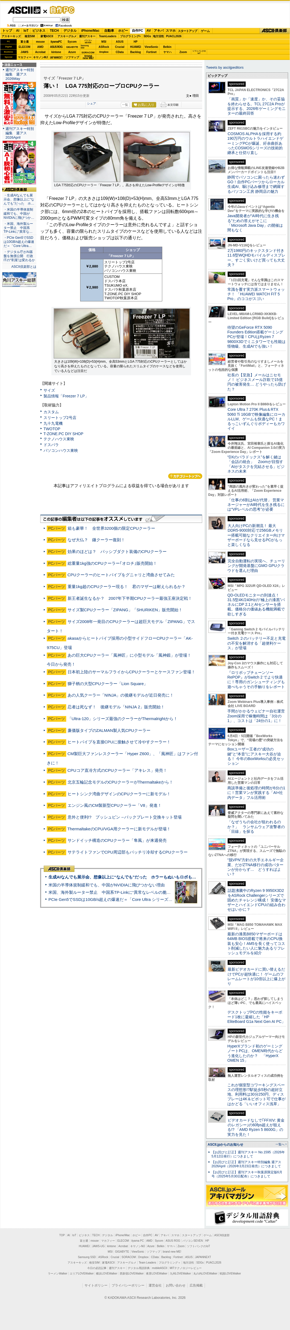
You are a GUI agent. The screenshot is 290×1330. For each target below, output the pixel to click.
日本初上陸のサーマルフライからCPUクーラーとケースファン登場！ (131, 672)
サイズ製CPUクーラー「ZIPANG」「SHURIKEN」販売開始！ (125, 609)
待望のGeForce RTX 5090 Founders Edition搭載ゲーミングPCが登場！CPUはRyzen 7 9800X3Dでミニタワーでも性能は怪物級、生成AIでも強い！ (256, 336)
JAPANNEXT (56, 57)
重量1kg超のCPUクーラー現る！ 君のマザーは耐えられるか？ (126, 586)
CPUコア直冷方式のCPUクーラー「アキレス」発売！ (117, 770)
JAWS (24, 52)
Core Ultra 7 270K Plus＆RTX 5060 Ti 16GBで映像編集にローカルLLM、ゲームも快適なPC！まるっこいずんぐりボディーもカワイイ (256, 418)
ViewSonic (151, 46)
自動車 (109, 31)
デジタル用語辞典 (139, 1268)
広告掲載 (196, 1285)
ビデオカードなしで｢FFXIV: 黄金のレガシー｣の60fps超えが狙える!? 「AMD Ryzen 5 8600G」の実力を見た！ (256, 1127)
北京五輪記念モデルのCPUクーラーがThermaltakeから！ (120, 782)
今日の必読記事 (96, 1268)
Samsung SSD (87, 1257)
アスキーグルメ (67, 36)
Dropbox (104, 52)
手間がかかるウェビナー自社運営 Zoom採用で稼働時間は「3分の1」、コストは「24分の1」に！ (258, 716)
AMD (40, 46)
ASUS (120, 41)
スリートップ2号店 (60, 417)
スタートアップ (187, 31)
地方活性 (158, 36)
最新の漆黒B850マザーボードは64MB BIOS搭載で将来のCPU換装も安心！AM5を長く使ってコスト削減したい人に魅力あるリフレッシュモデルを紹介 (256, 943)
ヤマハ (167, 52)
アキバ (159, 31)
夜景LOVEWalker (156, 1273)
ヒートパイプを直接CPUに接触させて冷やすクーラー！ (119, 742)
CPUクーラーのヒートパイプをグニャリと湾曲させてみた (121, 574)
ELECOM (24, 46)
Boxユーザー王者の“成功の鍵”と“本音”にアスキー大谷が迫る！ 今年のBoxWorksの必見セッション (255, 756)
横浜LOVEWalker (106, 1273)
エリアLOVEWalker (82, 1273)
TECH (54, 31)
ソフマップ (72, 57)
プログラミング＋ (170, 1262)
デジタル (70, 31)
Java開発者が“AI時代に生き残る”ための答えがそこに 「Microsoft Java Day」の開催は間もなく (255, 223)
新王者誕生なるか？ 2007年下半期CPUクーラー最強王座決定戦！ (130, 598)
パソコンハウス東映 (61, 450)
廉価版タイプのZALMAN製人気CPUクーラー (109, 730)
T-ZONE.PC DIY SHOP (63, 434)
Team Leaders (147, 1262)
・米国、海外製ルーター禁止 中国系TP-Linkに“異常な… (18, 228)
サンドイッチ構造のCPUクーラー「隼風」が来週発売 (117, 840)
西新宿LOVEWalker (132, 1273)
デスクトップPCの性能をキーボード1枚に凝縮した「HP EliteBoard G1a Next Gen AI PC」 (256, 1017)
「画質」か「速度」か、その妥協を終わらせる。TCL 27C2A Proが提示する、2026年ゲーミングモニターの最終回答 (256, 106)
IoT (26, 31)
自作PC (60, 10)
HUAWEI (135, 46)
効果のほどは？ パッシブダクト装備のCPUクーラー (117, 551)
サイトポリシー (96, 1285)
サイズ (49, 390)
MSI (104, 41)
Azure (72, 52)
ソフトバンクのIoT (199, 52)
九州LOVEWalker (180, 1273)
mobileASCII (159, 1268)
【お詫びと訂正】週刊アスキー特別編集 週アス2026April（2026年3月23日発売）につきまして (246, 1164)
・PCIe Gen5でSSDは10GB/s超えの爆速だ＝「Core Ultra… (19, 242)
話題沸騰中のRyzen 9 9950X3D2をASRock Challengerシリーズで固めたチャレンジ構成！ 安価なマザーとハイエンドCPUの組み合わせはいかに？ (256, 900)
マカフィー (24, 57)
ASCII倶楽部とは (23, 267)
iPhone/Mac (90, 31)
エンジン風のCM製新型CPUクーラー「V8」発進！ (115, 805)
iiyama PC (137, 1240)
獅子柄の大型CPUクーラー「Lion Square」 (108, 683)
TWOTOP (52, 429)
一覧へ (280, 1144)
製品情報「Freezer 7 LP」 (66, 396)
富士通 (25, 41)
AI (17, 31)
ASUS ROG (56, 46)
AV (149, 31)
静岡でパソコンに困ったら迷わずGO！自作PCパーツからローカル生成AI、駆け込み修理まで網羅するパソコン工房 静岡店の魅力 (256, 184)
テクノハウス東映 (59, 439)
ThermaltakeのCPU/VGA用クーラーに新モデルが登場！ (118, 828)
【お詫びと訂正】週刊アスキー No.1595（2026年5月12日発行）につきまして (248, 1154)
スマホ (171, 31)
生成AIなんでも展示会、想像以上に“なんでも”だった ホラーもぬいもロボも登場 (124, 877)
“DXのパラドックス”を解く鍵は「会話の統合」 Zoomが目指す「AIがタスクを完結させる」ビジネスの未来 (256, 464)
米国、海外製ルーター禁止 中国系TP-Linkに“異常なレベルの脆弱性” (112, 892)
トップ (7, 31)
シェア (91, 103)
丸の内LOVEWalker (205, 1273)
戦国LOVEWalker (230, 1273)
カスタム (51, 412)
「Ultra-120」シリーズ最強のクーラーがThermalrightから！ (123, 718)
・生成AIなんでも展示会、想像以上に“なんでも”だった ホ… (19, 199)
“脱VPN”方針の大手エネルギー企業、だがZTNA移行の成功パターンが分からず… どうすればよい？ (255, 867)
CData (120, 52)
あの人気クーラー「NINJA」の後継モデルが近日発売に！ (121, 695)
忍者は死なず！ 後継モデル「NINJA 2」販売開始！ (116, 707)
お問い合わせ (175, 1285)
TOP (62, 1235)
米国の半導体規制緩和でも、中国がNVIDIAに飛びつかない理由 (106, 885)
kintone (56, 52)
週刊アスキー (87, 36)
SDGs (147, 36)
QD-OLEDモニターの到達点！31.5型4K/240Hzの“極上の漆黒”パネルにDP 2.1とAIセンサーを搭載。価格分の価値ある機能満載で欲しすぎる (256, 604)
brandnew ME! (88, 57)
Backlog (135, 52)
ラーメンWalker (57, 1273)
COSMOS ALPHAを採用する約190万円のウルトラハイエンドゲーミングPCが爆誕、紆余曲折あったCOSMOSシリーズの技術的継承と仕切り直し (255, 143)
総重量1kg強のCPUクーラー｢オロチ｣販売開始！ (112, 563)
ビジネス (38, 31)
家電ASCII (46, 36)
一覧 (125, 104)
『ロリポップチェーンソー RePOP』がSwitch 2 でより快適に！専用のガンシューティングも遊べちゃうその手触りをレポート (256, 679)
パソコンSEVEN (88, 41)
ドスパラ (51, 445)
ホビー (123, 31)
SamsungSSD (85, 47)
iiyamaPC (56, 41)
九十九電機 (53, 423)
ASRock (103, 46)
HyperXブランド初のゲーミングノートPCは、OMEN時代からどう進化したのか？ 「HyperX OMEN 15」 (255, 1053)
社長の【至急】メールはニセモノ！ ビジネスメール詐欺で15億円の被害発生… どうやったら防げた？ (256, 382)
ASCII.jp (23, 10)
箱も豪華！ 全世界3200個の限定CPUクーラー (111, 528)
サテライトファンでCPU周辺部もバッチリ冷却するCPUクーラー (128, 852)
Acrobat (40, 52)
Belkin (167, 46)
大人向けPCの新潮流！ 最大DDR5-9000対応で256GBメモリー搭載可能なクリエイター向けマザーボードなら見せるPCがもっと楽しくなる (256, 535)
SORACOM (129, 1257)
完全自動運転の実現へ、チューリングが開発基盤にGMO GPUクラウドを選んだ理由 (256, 566)
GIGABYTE (72, 47)
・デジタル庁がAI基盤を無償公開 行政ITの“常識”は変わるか (19, 256)
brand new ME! (172, 1251)
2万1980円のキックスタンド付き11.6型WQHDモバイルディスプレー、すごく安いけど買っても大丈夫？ (256, 257)
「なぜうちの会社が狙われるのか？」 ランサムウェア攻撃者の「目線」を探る (256, 827)
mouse (40, 41)
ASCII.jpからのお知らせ (225, 1144)
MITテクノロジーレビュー (186, 1268)
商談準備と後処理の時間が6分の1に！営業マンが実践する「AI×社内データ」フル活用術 (256, 793)
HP (136, 41)
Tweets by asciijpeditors (224, 67)
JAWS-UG (98, 1246)
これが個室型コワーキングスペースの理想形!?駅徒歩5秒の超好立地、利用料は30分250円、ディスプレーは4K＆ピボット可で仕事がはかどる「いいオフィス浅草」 (256, 1094)
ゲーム (205, 31)
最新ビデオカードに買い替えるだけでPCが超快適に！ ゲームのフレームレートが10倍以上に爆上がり (256, 976)
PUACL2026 (174, 36)
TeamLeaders (108, 36)
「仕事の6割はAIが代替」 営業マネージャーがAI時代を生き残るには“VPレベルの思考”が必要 (256, 505)
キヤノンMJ (40, 57)
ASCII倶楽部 (274, 31)
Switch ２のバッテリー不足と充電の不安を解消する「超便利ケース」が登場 (256, 643)
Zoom (183, 52)
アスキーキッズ (11, 36)
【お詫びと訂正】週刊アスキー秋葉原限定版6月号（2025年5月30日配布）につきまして (246, 1174)
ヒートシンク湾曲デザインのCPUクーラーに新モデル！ (119, 793)
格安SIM (30, 36)
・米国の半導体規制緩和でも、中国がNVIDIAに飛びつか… (19, 214)
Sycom (72, 41)
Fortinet (151, 52)
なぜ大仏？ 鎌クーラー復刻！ (96, 539)
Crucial (119, 46)
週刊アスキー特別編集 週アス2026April (19, 133)
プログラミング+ (130, 36)
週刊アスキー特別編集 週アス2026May (19, 74)
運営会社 (155, 1285)
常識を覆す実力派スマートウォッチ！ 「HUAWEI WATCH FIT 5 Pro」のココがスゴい (256, 294)
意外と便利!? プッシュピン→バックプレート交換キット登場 (125, 817)
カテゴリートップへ (185, 476)
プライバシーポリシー (128, 1285)
